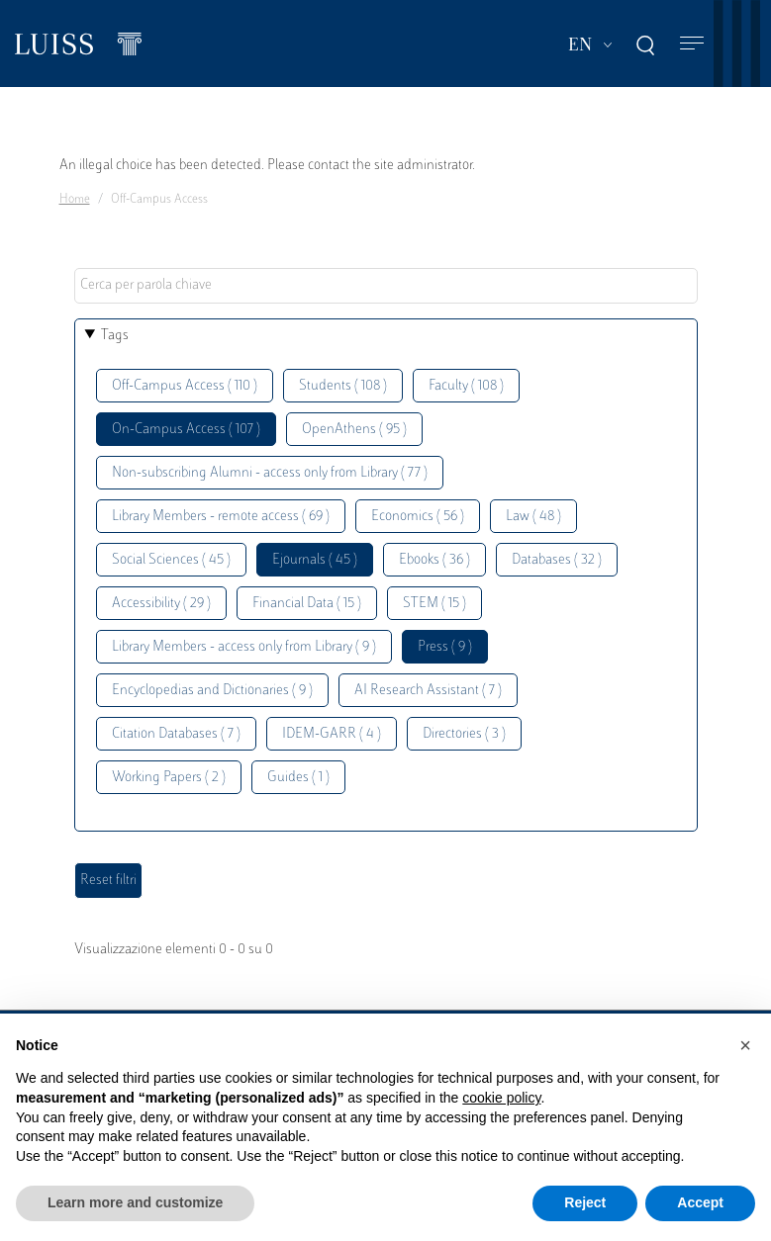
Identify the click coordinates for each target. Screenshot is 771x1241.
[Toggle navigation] (692, 44)
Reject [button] (585, 1202)
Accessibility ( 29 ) (161, 603)
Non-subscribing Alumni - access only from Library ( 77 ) (270, 473)
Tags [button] (115, 335)
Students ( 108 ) (343, 386)
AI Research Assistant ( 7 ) (428, 690)
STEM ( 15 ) (434, 603)
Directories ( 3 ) (464, 734)
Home (74, 200)
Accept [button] (700, 1202)
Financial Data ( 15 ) (306, 603)
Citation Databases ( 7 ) (176, 734)
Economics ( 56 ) (417, 516)
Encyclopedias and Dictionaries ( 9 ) (212, 690)
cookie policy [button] (501, 1098)
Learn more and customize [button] (135, 1202)
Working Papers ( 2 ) (169, 777)
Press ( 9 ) (445, 647)
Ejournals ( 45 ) (314, 560)
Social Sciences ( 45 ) (171, 560)
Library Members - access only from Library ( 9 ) (244, 647)
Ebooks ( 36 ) (434, 560)
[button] (745, 1045)
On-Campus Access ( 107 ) (186, 429)
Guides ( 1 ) (298, 777)
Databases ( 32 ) (557, 560)
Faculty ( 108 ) (466, 386)
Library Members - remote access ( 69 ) (221, 516)
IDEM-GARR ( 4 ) (331, 734)
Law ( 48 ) (533, 516)
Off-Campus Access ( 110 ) (184, 386)
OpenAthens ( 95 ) (354, 429)
